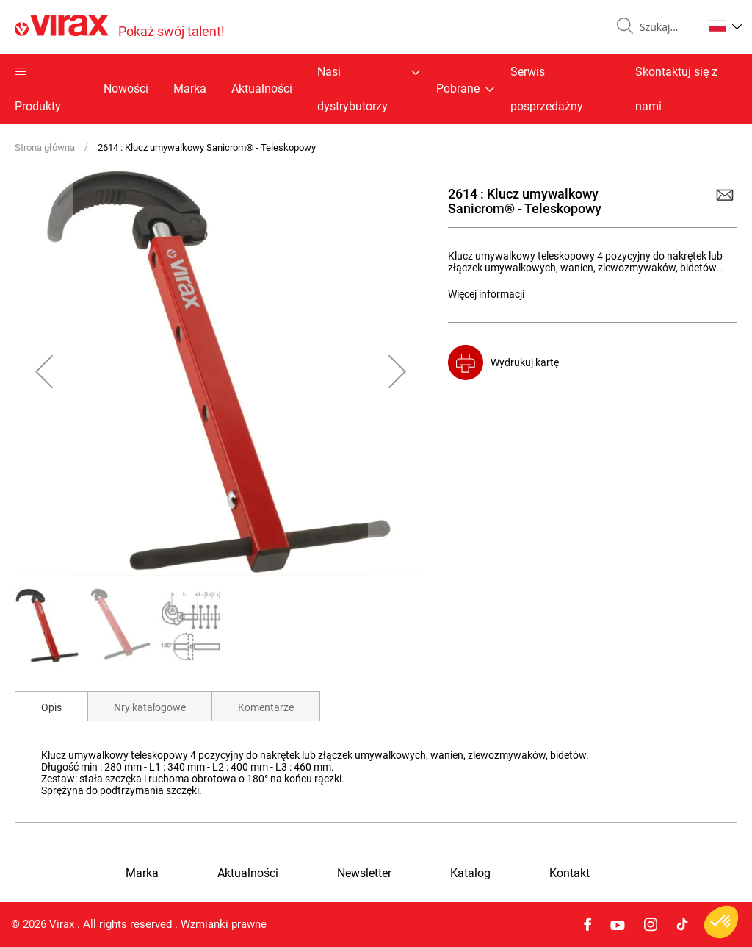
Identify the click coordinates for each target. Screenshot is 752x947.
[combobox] (665, 27)
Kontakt (569, 873)
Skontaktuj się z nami (676, 89)
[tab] (51, 706)
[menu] (376, 89)
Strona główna (45, 147)
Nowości (126, 89)
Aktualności (261, 89)
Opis (51, 707)
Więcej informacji (486, 294)
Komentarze (266, 707)
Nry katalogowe (150, 707)
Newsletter (364, 873)
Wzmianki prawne (224, 924)
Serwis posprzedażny (546, 89)
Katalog (470, 873)
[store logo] (120, 27)
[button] (725, 26)
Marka (189, 89)
